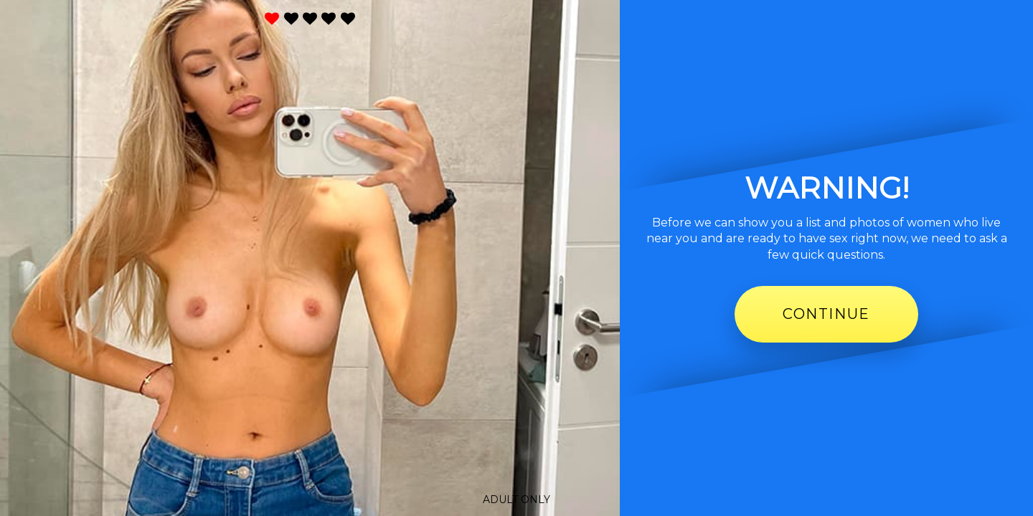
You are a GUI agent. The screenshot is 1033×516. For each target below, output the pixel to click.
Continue (826, 313)
